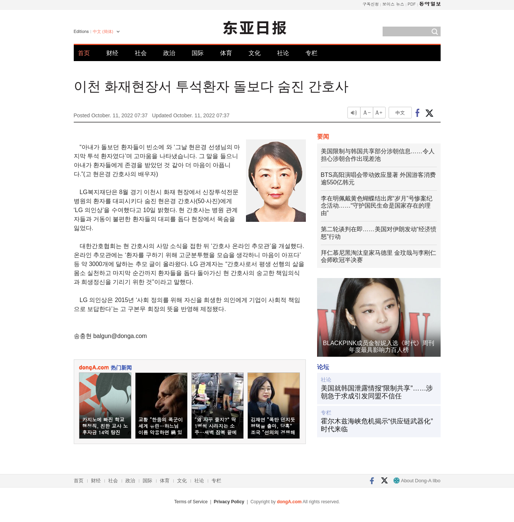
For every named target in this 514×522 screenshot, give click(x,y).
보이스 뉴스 (393, 4)
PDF (412, 4)
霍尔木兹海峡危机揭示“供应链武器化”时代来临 (377, 425)
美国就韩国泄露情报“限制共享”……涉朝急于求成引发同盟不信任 (377, 392)
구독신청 (370, 4)
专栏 (311, 53)
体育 (226, 53)
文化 (255, 53)
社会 (141, 53)
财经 (112, 53)
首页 (84, 53)
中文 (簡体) (103, 31)
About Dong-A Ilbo (416, 480)
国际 (198, 53)
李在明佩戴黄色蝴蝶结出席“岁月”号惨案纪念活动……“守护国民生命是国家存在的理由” (377, 206)
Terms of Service (190, 501)
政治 (169, 53)
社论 (283, 53)
